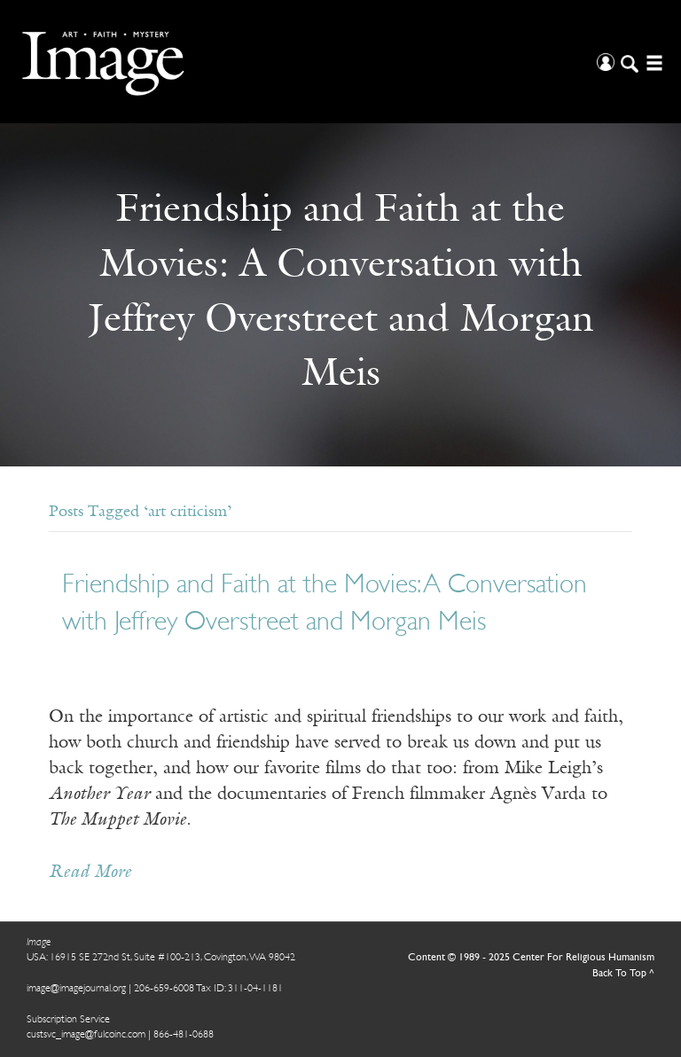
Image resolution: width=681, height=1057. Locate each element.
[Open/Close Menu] (652, 61)
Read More (90, 872)
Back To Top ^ (623, 973)
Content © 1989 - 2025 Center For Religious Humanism (531, 957)
